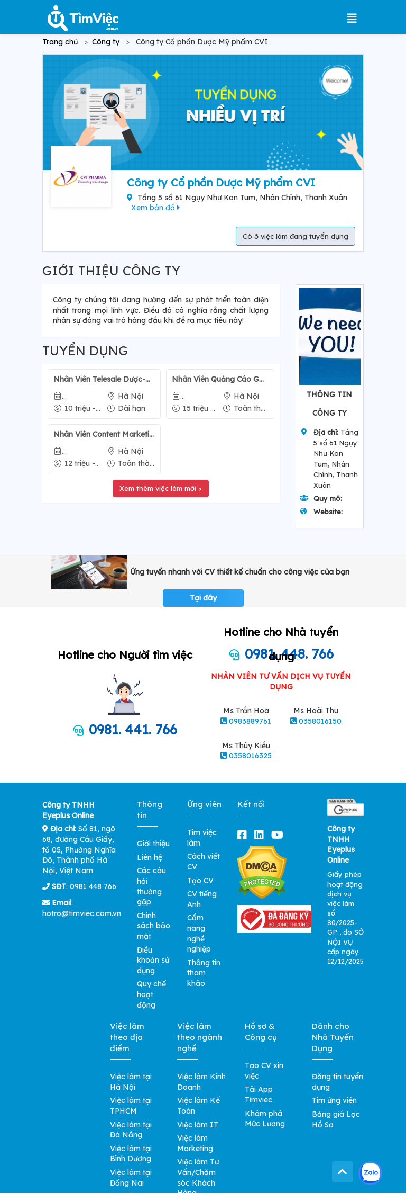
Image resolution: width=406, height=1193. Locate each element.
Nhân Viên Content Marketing (104, 434)
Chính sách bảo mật (153, 926)
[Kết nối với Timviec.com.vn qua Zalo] (370, 1173)
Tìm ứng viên (334, 1100)
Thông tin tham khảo (203, 973)
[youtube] (279, 834)
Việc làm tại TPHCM (131, 1106)
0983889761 (250, 721)
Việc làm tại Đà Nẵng (131, 1130)
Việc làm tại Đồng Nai (131, 1178)
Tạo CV (200, 880)
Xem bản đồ (155, 207)
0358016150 (320, 721)
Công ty (105, 42)
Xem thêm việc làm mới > (160, 488)
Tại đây (203, 598)
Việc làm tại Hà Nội (131, 1082)
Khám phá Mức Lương (265, 1119)
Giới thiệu (153, 843)
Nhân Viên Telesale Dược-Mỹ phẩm (104, 379)
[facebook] (244, 834)
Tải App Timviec (259, 1094)
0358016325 (250, 755)
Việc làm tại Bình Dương (131, 1154)
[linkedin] (261, 834)
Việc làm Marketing (195, 1143)
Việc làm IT (197, 1124)
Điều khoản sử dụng (153, 960)
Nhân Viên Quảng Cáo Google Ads (220, 379)
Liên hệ (149, 857)
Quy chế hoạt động (151, 994)
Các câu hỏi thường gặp (151, 886)
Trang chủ (60, 42)
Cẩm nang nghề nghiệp (199, 933)
